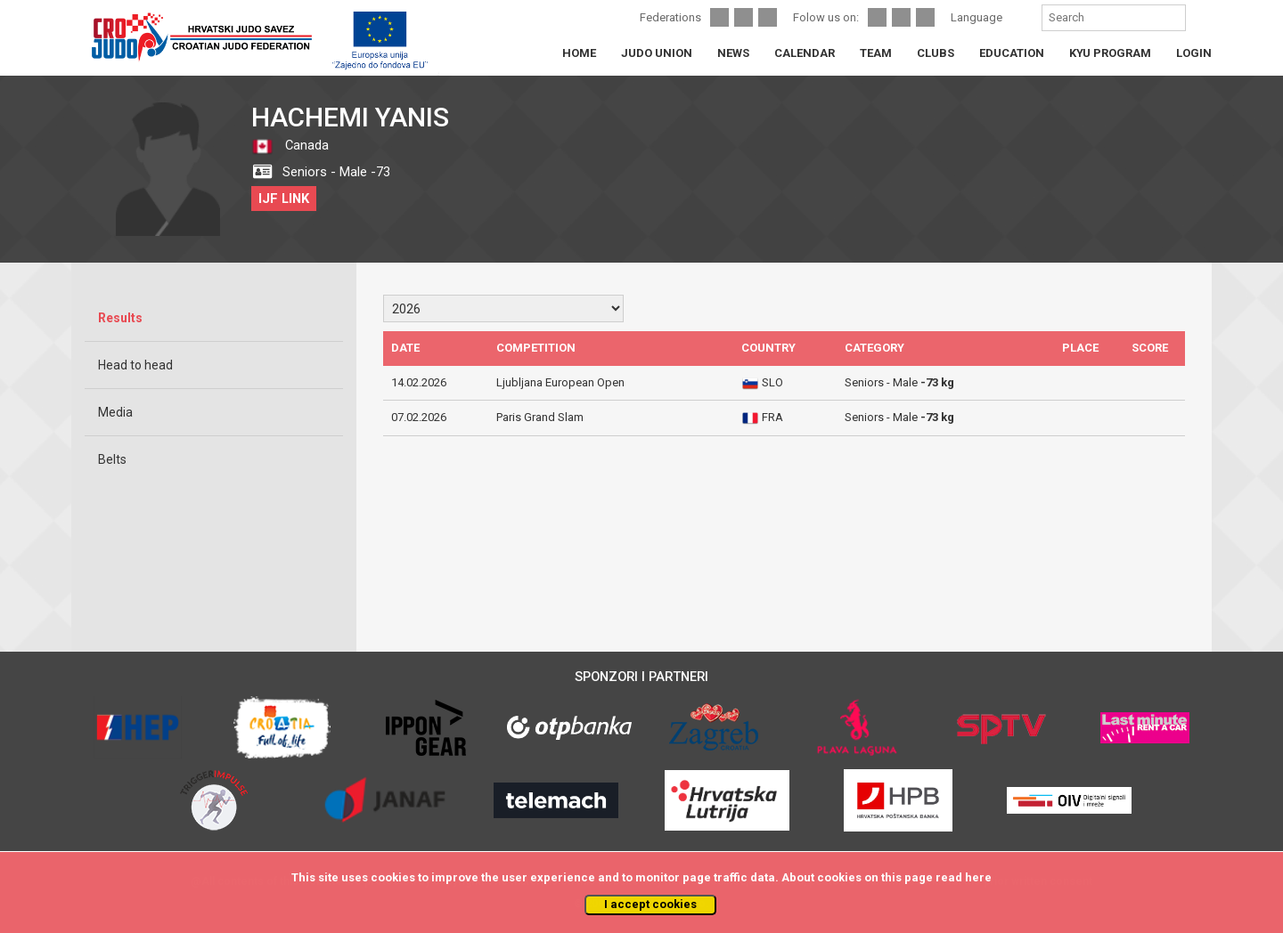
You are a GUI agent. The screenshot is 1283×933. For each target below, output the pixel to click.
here (978, 877)
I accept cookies (650, 904)
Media (115, 412)
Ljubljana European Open (560, 382)
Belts (112, 459)
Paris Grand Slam (540, 417)
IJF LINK (283, 199)
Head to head (135, 365)
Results (120, 318)
